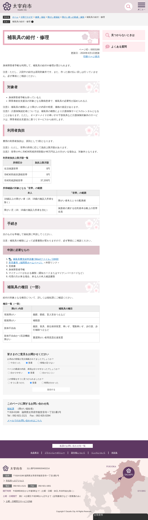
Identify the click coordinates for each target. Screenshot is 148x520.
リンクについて (98, 453)
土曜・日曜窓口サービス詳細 (19, 501)
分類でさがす (27, 17)
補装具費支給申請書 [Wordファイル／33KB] (35, 259)
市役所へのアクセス (15, 480)
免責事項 (34, 453)
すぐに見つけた (17, 383)
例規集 (114, 453)
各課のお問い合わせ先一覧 (73, 446)
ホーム (15, 17)
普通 (30, 363)
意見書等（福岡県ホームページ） (26, 262)
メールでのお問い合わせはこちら (24, 420)
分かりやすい (16, 373)
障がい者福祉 (54, 17)
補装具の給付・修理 (21, 21)
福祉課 (10, 408)
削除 (32, 22)
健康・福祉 (40, 17)
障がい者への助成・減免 (73, 17)
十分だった (15, 363)
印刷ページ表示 (91, 56)
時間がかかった (51, 383)
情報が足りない (47, 363)
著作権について (78, 453)
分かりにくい (48, 373)
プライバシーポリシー (55, 453)
